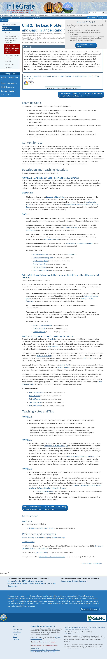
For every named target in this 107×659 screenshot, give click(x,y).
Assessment (8, 61)
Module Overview (9, 33)
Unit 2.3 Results (65, 365)
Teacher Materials (39, 264)
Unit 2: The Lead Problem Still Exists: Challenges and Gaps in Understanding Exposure (12, 49)
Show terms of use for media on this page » (44, 645)
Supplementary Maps (51, 239)
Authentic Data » (7, 95)
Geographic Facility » (8, 91)
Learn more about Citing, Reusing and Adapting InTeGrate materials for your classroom (45, 650)
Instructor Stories (9, 64)
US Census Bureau (28, 542)
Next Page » (97, 563)
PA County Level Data (40, 254)
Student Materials (39, 267)
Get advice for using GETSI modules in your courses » (26, 581)
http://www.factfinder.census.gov (56, 446)
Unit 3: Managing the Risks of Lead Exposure (12, 57)
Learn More (4, 20)
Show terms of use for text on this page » (43, 642)
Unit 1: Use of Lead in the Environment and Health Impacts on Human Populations (11, 39)
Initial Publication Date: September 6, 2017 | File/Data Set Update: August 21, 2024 (57, 42)
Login (94, 1)
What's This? (68, 633)
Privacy (15, 637)
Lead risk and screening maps (43, 258)
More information (35, 648)
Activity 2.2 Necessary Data (42, 325)
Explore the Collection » (89, 609)
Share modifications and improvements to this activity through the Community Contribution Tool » (80, 94)
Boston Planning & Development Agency (81, 456)
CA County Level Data (70, 228)
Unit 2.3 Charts (88, 358)
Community (8, 67)
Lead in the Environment (26, 15)
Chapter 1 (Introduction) (44, 491)
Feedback (16, 639)
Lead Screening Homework (42, 270)
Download (92, 18)
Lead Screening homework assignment (79, 243)
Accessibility (17, 632)
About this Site (17, 629)
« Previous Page (86, 563)
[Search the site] (95, 13)
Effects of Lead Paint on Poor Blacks (52, 557)
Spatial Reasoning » (8, 87)
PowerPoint (52, 339)
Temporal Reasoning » (9, 83)
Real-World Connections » (9, 78)
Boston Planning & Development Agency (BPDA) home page (43, 537)
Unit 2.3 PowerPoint (44, 356)
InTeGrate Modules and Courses (9, 15)
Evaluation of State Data (55, 197)
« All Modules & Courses (9, 24)
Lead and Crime (41, 553)
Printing (15, 634)
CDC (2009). (72, 254)
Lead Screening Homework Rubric (41, 528)
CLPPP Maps (30, 230)
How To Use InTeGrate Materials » (85, 46)
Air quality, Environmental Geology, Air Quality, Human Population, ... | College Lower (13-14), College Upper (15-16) (63, 82)
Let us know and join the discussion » (74, 581)
